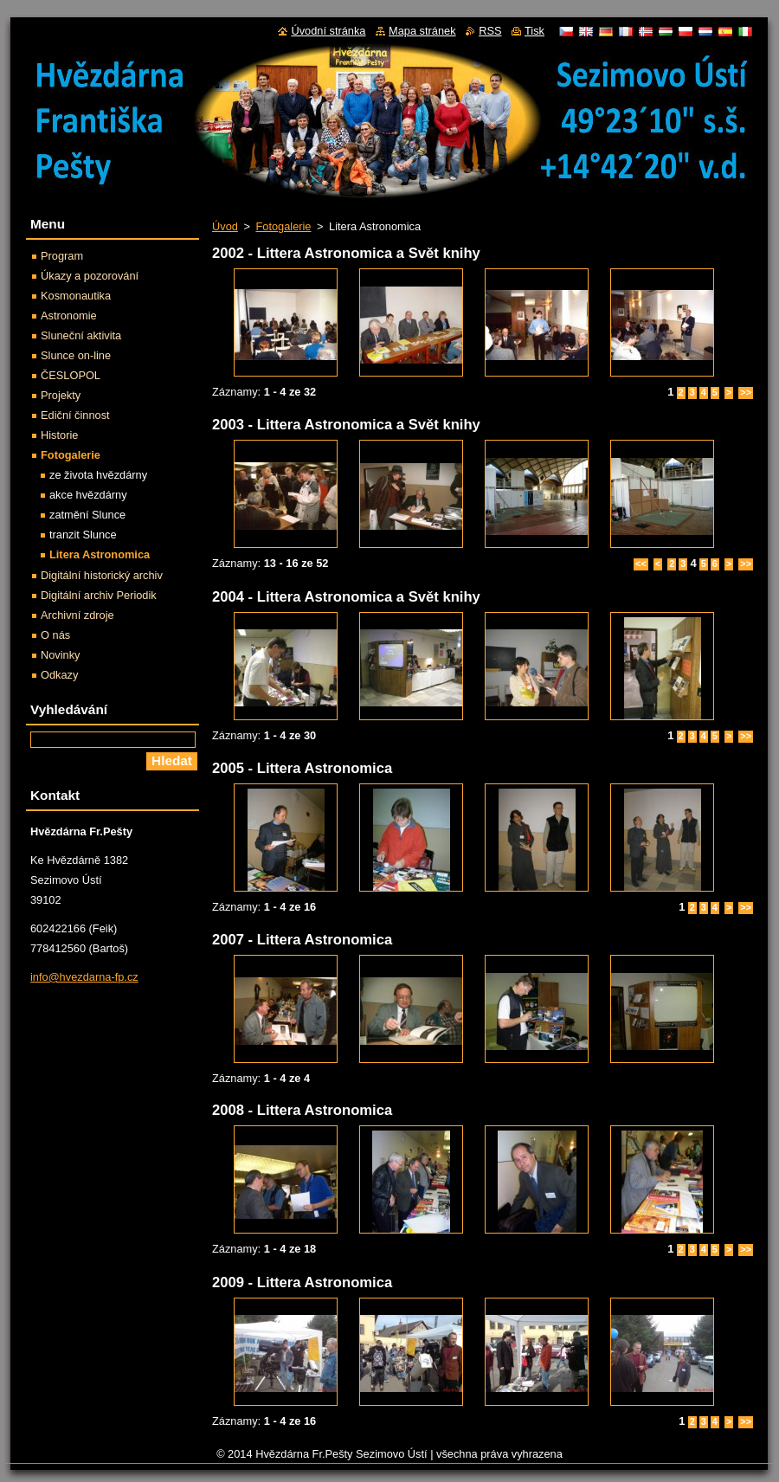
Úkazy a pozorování (89, 275)
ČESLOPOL (70, 375)
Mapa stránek (422, 30)
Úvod (225, 226)
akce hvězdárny (88, 494)
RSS (490, 30)
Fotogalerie (283, 226)
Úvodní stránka (328, 30)
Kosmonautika (76, 295)
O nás (55, 634)
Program (62, 255)
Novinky (60, 654)
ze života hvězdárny (98, 474)
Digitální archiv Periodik (99, 595)
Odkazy (59, 674)
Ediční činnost (75, 415)
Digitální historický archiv (102, 575)
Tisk (534, 30)
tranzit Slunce (83, 534)
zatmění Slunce (87, 514)
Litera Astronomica (99, 554)
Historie (59, 434)
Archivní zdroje (77, 615)
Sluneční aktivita (81, 335)
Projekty (60, 395)
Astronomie (69, 315)
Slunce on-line (76, 355)
